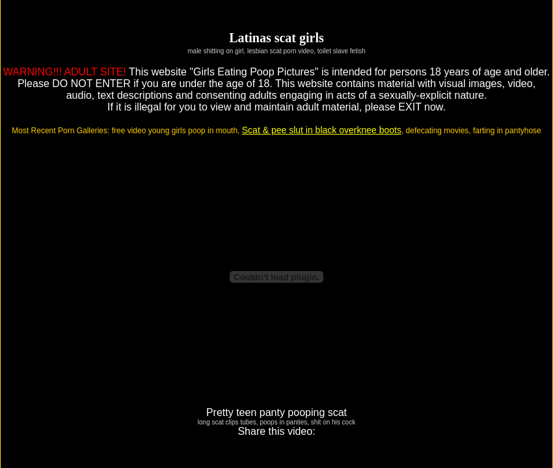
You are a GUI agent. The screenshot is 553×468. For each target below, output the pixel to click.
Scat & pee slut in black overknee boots (321, 130)
